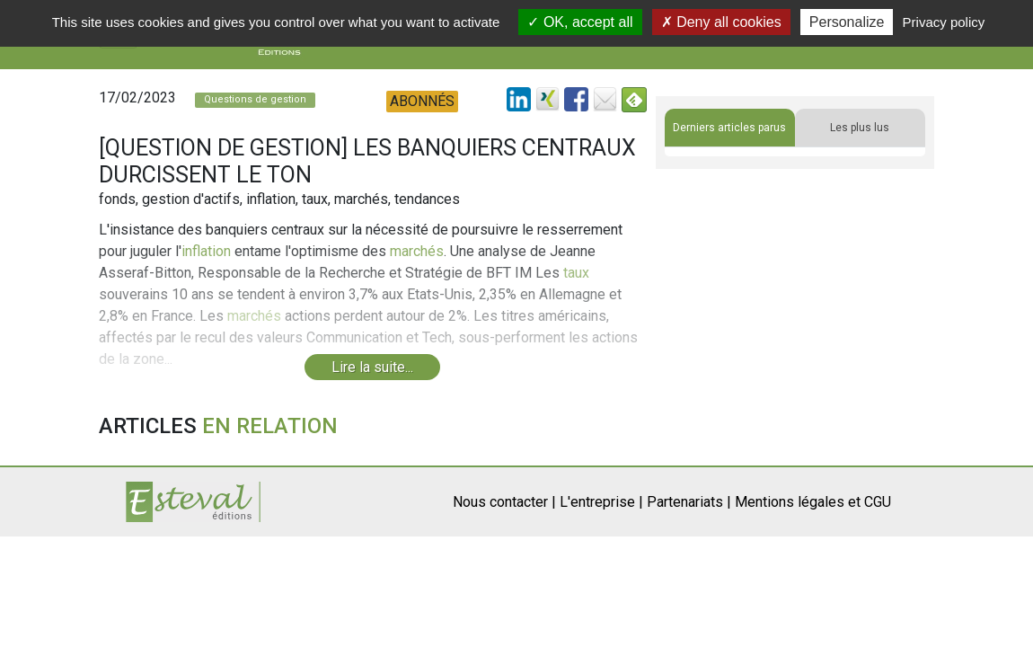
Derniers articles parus (729, 127)
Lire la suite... (372, 367)
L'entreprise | (601, 501)
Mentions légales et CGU (813, 501)
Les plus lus (859, 127)
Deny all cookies (721, 22)
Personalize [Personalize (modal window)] (847, 22)
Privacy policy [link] (944, 22)
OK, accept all (579, 22)
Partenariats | (689, 501)
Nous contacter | (504, 501)
